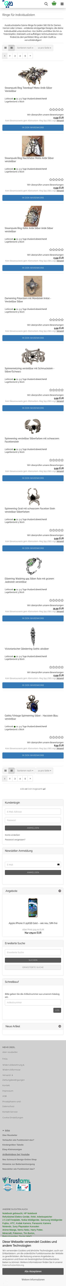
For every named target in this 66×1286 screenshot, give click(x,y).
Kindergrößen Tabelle (13, 1145)
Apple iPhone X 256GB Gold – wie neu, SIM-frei (33, 923)
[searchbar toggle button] (46, 4)
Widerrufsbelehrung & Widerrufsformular (13, 1067)
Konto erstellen (12, 835)
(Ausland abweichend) (37, 99)
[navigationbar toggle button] (62, 4)
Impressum (7, 1091)
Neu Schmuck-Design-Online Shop (19, 1159)
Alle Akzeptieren (33, 1271)
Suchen (33, 960)
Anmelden (33, 828)
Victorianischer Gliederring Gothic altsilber (27, 648)
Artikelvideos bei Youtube (16, 1154)
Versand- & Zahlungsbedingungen (13, 1077)
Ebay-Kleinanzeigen (12, 1149)
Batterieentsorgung (25, 1164)
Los (57, 1010)
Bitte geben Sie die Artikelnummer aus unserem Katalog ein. (32, 995)
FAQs (4, 1059)
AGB (4, 1096)
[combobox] (25, 48)
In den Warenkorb (33, 127)
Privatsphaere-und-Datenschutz (11, 1104)
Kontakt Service (10, 1112)
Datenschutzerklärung (13, 1265)
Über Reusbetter (9, 1135)
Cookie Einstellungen (12, 1117)
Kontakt (6, 1085)
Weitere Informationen (33, 1279)
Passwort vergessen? (15, 839)
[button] (5, 48)
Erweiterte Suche (33, 967)
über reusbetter (10, 1052)
